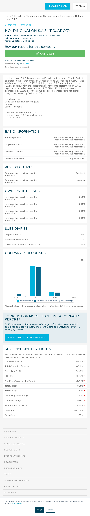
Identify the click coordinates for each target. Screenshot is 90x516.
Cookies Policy (16, 504)
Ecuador (18, 16)
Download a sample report (17, 67)
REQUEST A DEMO (58, 6)
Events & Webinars (14, 456)
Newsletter (11, 462)
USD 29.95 (45, 53)
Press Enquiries (13, 468)
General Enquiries (14, 444)
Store (7, 474)
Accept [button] (39, 510)
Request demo (12, 450)
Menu (80, 6)
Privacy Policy (12, 486)
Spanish (28, 64)
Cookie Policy (12, 492)
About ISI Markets (14, 438)
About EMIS (10, 432)
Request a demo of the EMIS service (27, 337)
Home (8, 16)
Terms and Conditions (16, 480)
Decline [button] (50, 510)
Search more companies (18, 25)
